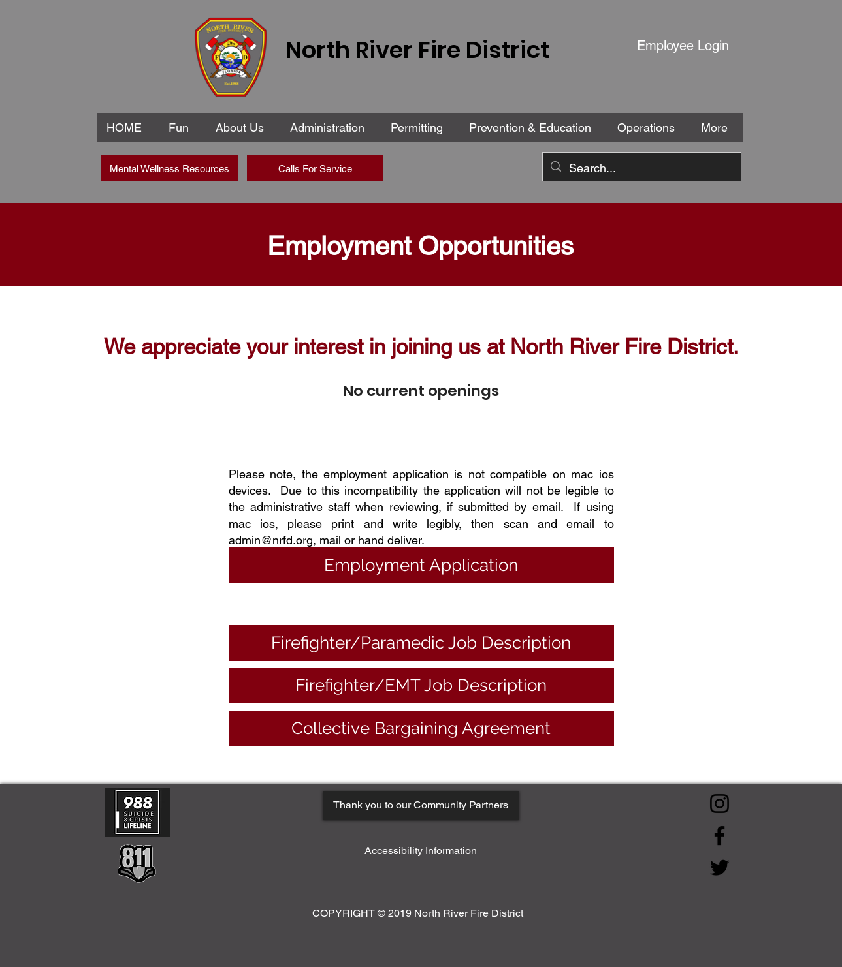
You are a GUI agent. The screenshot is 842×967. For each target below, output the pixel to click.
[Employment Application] (421, 565)
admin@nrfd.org (271, 540)
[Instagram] (719, 803)
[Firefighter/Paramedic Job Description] (421, 643)
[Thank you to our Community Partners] (421, 805)
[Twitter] (719, 867)
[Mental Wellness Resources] (169, 168)
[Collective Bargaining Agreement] (421, 728)
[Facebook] (719, 835)
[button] (330, 127)
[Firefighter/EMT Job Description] (421, 685)
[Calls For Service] (315, 168)
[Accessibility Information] (420, 851)
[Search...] (641, 168)
